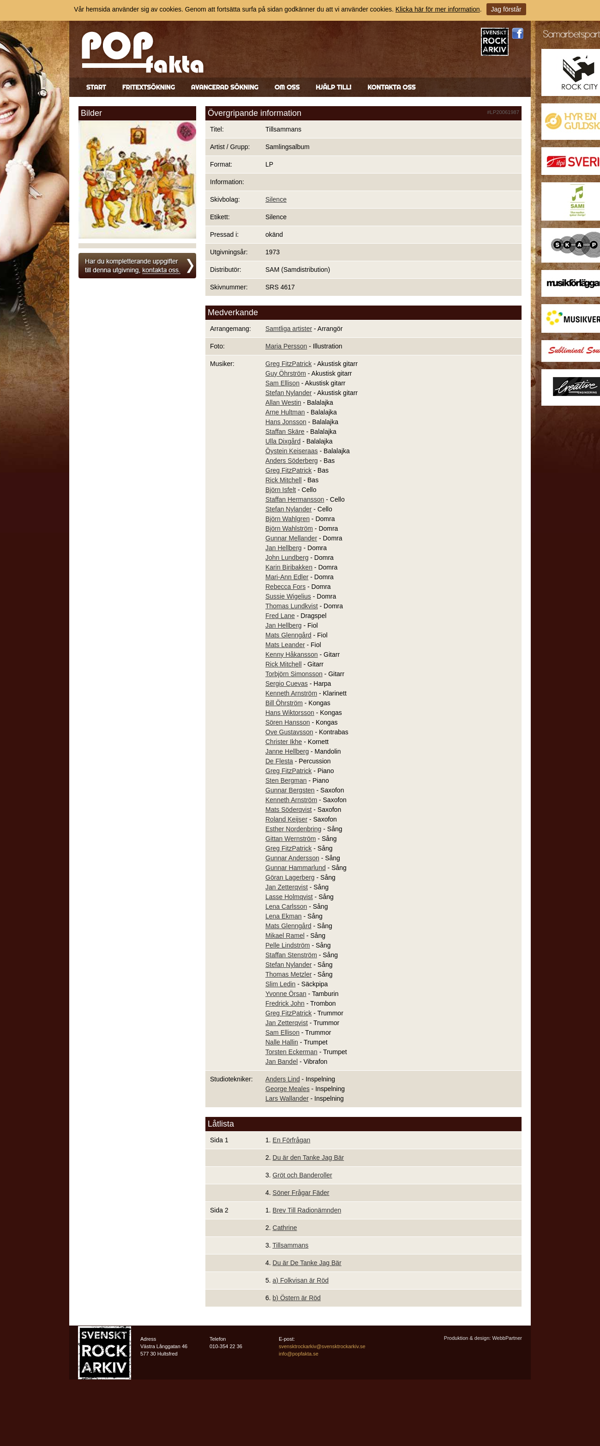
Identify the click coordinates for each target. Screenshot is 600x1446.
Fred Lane (280, 615)
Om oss (287, 87)
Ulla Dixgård (282, 441)
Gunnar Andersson (292, 858)
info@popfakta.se (298, 1353)
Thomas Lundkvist (291, 606)
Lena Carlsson (286, 906)
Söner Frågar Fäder (301, 1192)
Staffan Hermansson (294, 499)
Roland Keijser (286, 819)
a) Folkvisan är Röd (301, 1280)
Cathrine (285, 1227)
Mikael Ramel (285, 935)
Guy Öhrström (285, 373)
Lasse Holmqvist (289, 896)
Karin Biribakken (288, 567)
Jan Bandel (281, 1061)
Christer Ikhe (283, 741)
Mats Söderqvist (288, 809)
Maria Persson (286, 346)
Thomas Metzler (288, 974)
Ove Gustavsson (289, 732)
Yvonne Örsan (285, 993)
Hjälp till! (333, 87)
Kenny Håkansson (291, 654)
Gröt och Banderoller (302, 1175)
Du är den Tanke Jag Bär (308, 1157)
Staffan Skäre (285, 431)
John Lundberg (286, 557)
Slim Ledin (280, 984)
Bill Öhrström (284, 703)
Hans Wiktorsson (289, 712)
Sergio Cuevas (286, 683)
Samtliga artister (288, 328)
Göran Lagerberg (290, 877)
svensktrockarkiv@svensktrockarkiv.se (322, 1346)
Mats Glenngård (288, 635)
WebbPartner (507, 1338)
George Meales (287, 1088)
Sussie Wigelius (288, 596)
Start (96, 87)
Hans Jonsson (285, 422)
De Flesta (279, 761)
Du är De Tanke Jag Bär (307, 1262)
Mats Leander (285, 644)
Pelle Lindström (287, 945)
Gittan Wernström (290, 838)
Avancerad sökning (224, 87)
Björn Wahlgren (287, 518)
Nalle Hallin (281, 1042)
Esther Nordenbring (293, 829)
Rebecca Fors (285, 586)
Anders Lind (282, 1079)
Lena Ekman (283, 916)
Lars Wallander (287, 1098)
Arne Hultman (285, 412)
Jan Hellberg (283, 548)
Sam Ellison (282, 383)
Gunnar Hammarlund (295, 867)
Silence (276, 199)
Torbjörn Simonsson (294, 674)
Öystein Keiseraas (291, 451)
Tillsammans (290, 1245)
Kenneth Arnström (291, 693)
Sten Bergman (286, 780)
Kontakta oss (391, 87)
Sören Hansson (287, 722)
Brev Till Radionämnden (307, 1210)
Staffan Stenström (291, 955)
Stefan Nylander (288, 392)
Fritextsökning (148, 87)
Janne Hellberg (287, 751)
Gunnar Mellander (291, 538)
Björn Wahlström (289, 528)
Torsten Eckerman (291, 1052)
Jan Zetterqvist (286, 887)
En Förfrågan (292, 1140)
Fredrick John (285, 1003)
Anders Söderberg (291, 460)
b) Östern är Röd (297, 1298)
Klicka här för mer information (438, 9)
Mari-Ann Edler (286, 577)
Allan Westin (283, 402)
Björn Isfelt (280, 489)
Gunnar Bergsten (290, 790)
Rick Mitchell (283, 480)
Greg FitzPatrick (288, 363)
